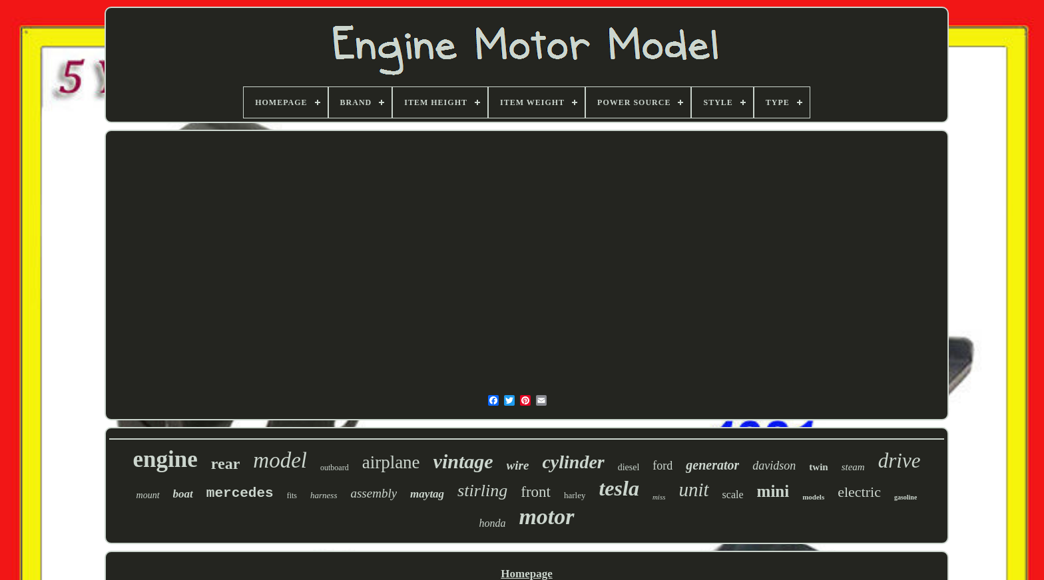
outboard (334, 467)
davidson (774, 465)
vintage (463, 461)
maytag (427, 494)
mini (773, 491)
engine (165, 459)
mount (148, 495)
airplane (391, 462)
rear (225, 463)
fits (292, 495)
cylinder (573, 462)
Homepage (526, 573)
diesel (629, 467)
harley (574, 495)
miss (659, 497)
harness (323, 495)
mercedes (240, 493)
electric (859, 492)
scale (733, 494)
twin (818, 467)
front (536, 492)
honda (492, 523)
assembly (373, 493)
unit (693, 489)
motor (546, 516)
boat (183, 494)
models (813, 497)
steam (853, 467)
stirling (482, 490)
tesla (619, 488)
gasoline (905, 497)
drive (899, 460)
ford (662, 465)
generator (712, 465)
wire (518, 465)
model (280, 460)
